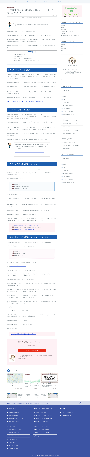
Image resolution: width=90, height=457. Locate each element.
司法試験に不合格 (10, 7)
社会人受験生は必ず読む (69, 133)
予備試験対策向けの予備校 (15, 433)
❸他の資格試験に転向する (41, 436)
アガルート (65, 93)
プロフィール (17, 1)
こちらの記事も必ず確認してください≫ (23, 334)
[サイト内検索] (72, 80)
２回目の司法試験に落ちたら (21, 56)
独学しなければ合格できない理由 (71, 145)
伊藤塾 (64, 96)
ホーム (10, 1)
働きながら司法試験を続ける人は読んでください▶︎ (26, 225)
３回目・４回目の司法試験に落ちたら (23, 58)
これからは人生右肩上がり (68, 412)
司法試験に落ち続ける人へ (41, 421)
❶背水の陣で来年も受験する (42, 430)
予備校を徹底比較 (13, 439)
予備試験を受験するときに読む (70, 127)
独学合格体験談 (66, 148)
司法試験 (13, 403)
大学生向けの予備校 (13, 445)
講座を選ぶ (35, 1)
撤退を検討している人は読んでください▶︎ (24, 229)
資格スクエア (66, 90)
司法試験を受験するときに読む (70, 130)
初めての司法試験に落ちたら (21, 54)
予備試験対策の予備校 (68, 108)
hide (34, 51)
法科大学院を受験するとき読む (70, 123)
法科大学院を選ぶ (44, 1)
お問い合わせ (60, 1)
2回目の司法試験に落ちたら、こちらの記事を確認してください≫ (29, 152)
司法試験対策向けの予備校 (15, 436)
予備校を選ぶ (26, 1)
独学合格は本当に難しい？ (69, 142)
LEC (64, 99)
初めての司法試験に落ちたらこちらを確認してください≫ (25, 101)
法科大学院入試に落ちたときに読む (43, 415)
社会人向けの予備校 (13, 448)
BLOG (53, 1)
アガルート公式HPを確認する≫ (32, 350)
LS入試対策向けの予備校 (15, 430)
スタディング (66, 102)
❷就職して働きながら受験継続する (43, 433)
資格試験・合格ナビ (66, 415)
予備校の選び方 (12, 442)
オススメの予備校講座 (68, 105)
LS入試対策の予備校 (68, 111)
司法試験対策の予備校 (68, 114)
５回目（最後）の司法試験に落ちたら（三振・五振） (27, 60)
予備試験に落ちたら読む (41, 412)
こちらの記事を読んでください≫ (18, 266)
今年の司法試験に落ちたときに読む (43, 418)
